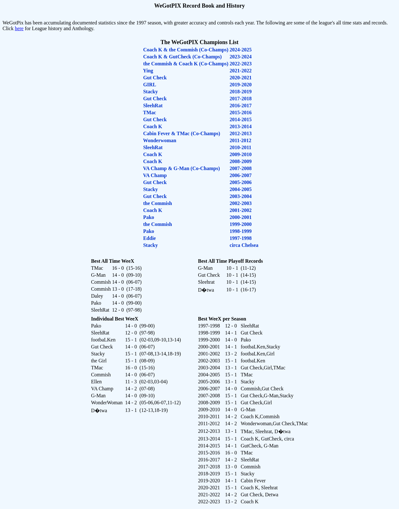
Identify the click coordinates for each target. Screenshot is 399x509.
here (19, 28)
